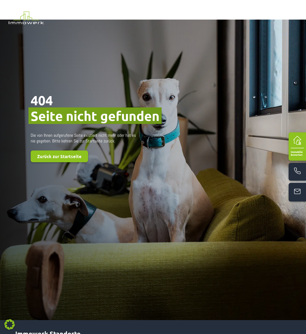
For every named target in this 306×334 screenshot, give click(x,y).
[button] (9, 324)
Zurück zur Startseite (59, 137)
